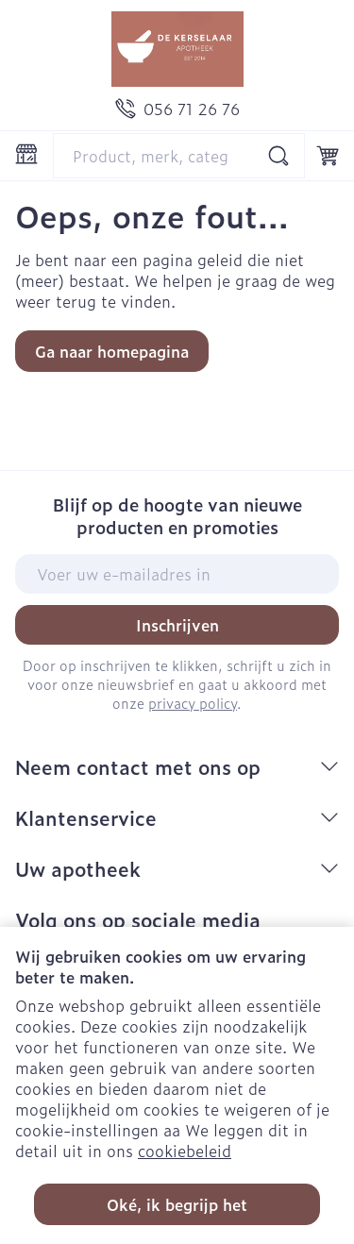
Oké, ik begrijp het (177, 1204)
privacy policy (192, 703)
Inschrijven (177, 625)
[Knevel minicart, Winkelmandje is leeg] (327, 155)
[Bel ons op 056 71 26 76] (177, 108)
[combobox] (179, 155)
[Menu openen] (26, 154)
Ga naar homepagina (112, 351)
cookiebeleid (184, 1150)
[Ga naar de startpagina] (177, 49)
